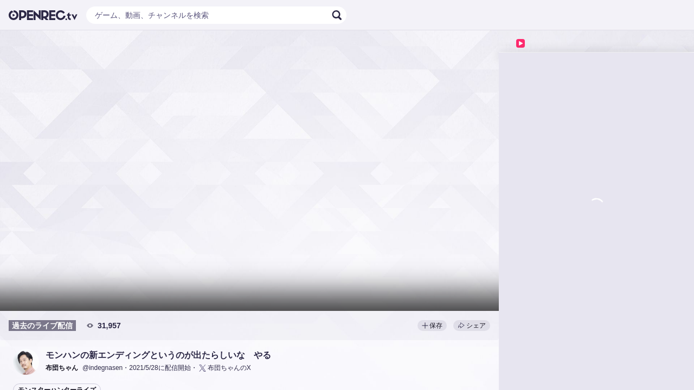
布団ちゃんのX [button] (224, 368)
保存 (432, 325)
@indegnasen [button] (102, 368)
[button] (26, 362)
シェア (472, 325)
